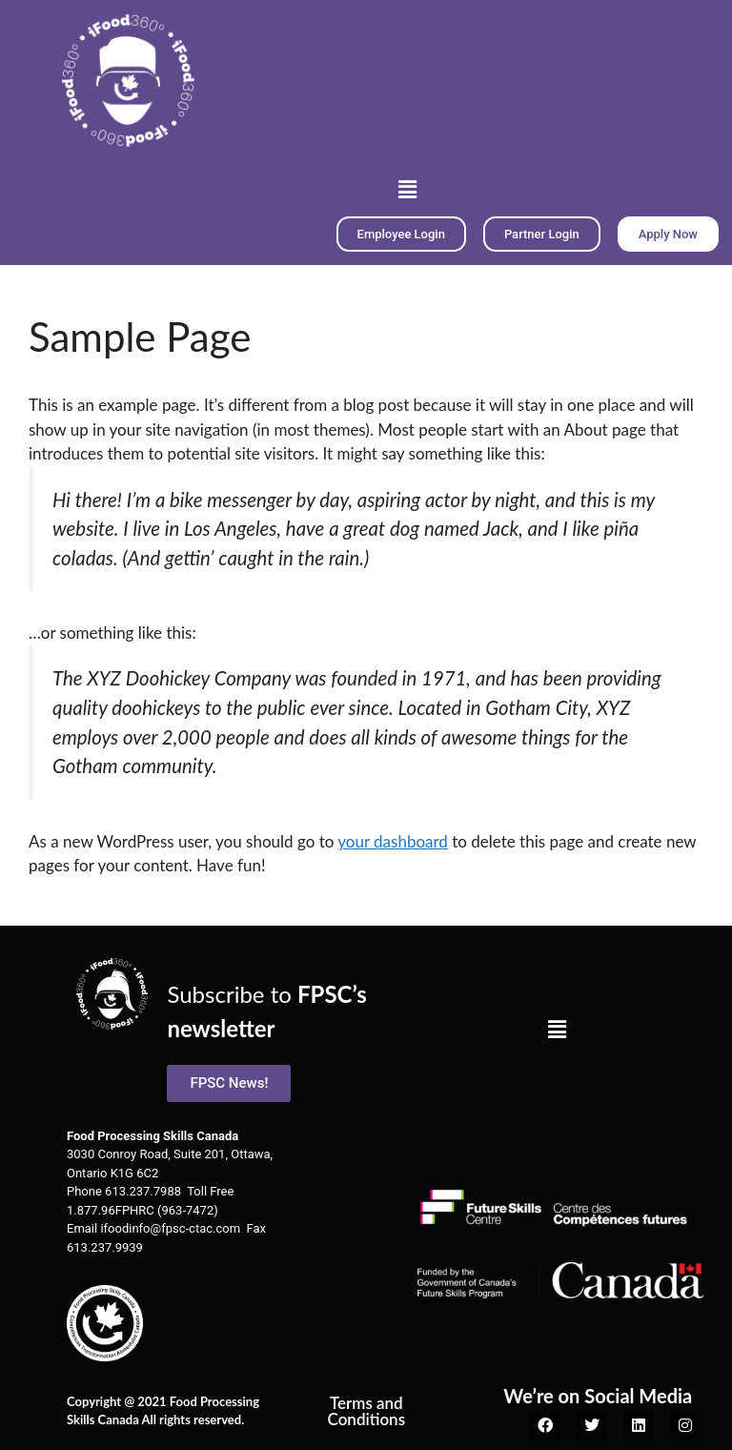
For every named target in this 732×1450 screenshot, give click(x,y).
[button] (407, 189)
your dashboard (392, 841)
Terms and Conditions (367, 1411)
